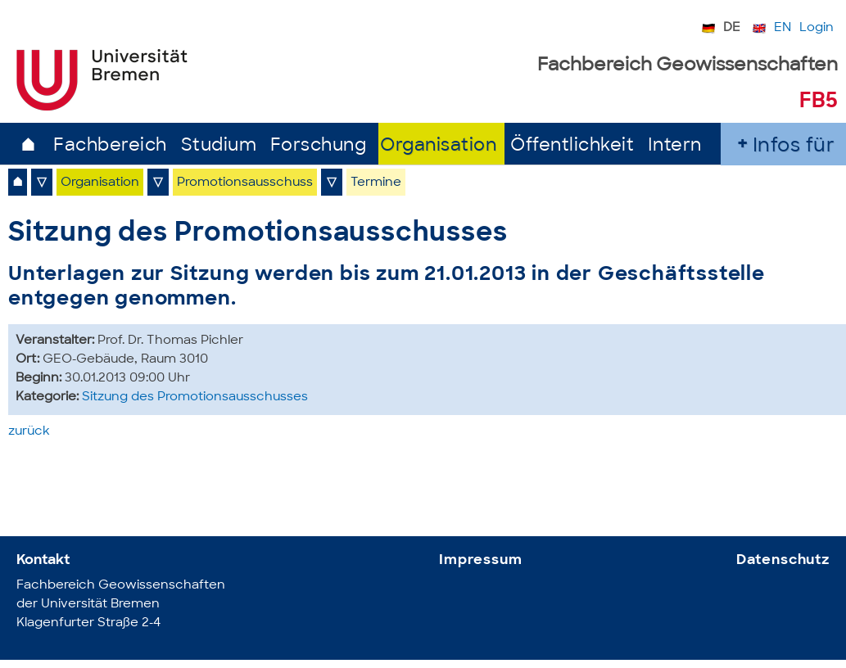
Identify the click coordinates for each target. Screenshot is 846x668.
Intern (675, 146)
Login (816, 28)
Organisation (438, 146)
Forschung (318, 146)
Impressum (481, 560)
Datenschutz (783, 560)
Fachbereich (110, 146)
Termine (376, 183)
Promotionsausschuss (245, 183)
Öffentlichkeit (572, 146)
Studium (219, 146)
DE (731, 28)
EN (782, 28)
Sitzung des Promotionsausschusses (195, 397)
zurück (29, 432)
